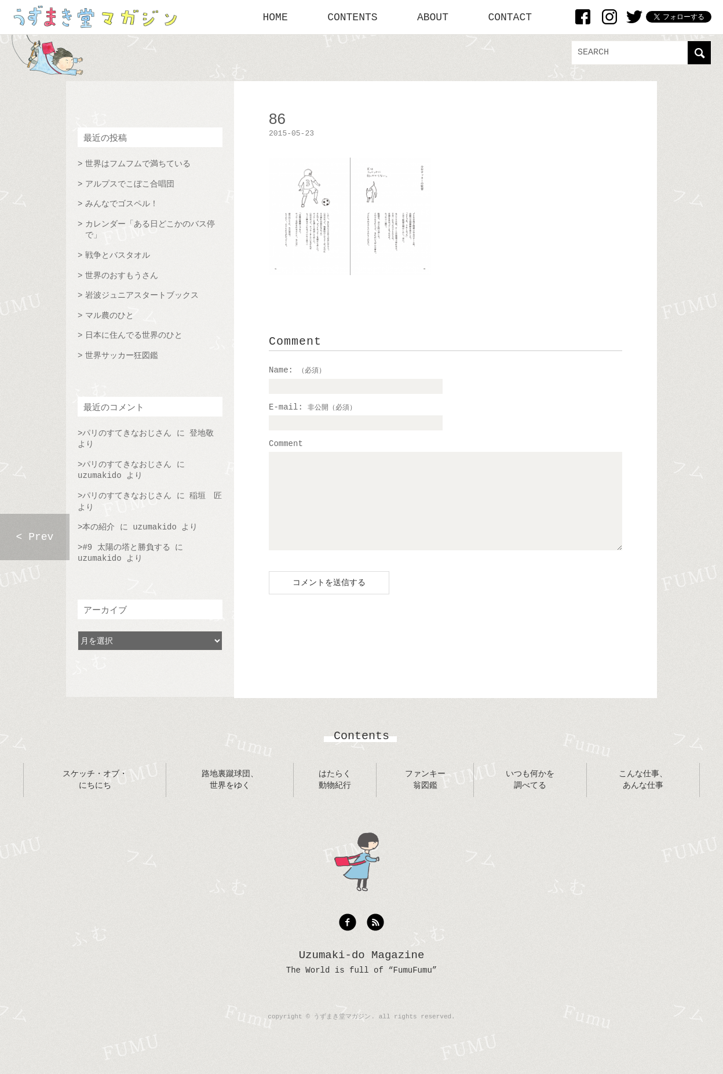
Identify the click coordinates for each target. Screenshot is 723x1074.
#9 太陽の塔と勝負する (126, 547)
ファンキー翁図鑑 (425, 797)
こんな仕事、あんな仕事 (643, 797)
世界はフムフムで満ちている (138, 164)
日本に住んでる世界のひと (133, 335)
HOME (275, 17)
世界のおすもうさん (121, 275)
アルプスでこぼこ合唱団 (129, 184)
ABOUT (432, 17)
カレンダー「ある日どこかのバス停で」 (150, 230)
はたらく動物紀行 (335, 797)
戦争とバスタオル (117, 255)
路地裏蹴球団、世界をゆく (230, 797)
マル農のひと (109, 315)
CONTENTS (352, 17)
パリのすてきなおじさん (126, 433)
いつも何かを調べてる (530, 797)
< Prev (35, 537)
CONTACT (510, 17)
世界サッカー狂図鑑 (121, 355)
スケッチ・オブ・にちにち (95, 797)
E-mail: (312, 407)
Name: (297, 370)
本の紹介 (98, 527)
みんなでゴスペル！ (121, 204)
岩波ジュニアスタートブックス (142, 295)
